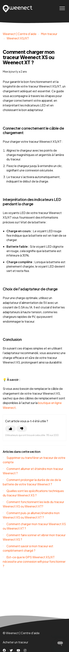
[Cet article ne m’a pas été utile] (21, 429)
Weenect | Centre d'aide (19, 34)
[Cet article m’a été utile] (10, 429)
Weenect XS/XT (18, 38)
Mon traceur (49, 34)
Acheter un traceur (15, 642)
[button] (62, 8)
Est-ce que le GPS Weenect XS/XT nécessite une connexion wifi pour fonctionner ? (34, 561)
